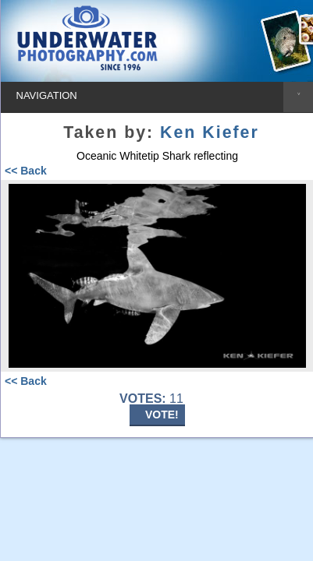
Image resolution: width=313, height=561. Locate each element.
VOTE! (162, 414)
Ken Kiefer (209, 132)
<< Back (26, 170)
